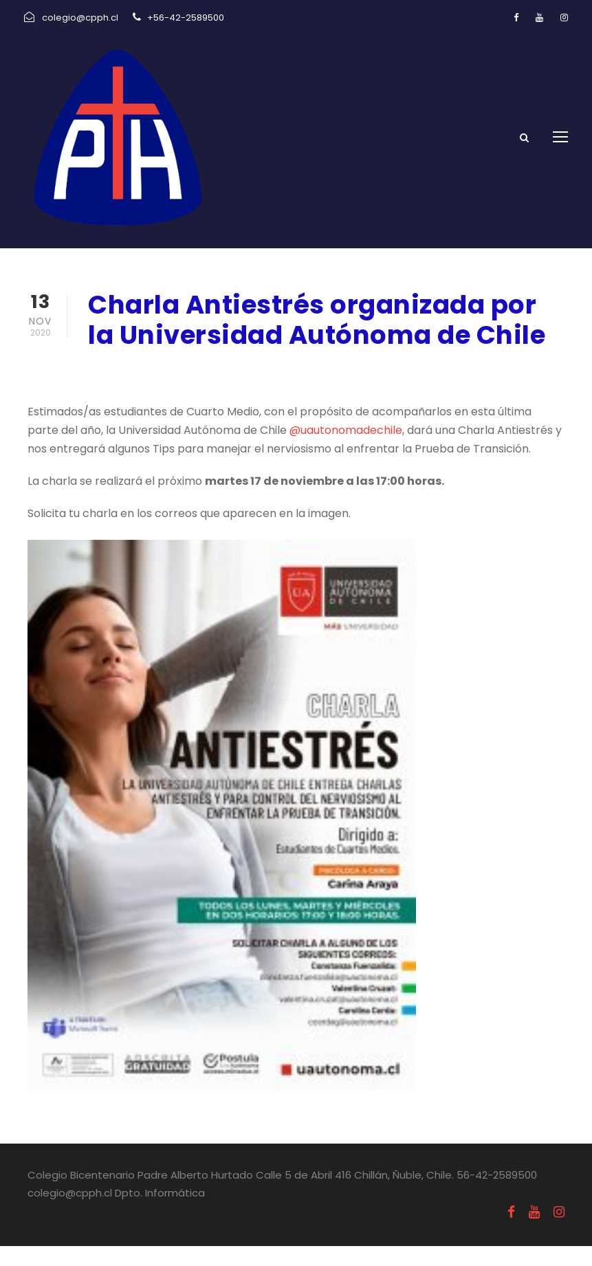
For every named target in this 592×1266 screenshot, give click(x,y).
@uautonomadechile (345, 449)
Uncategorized (342, 390)
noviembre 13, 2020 (140, 390)
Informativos (253, 390)
